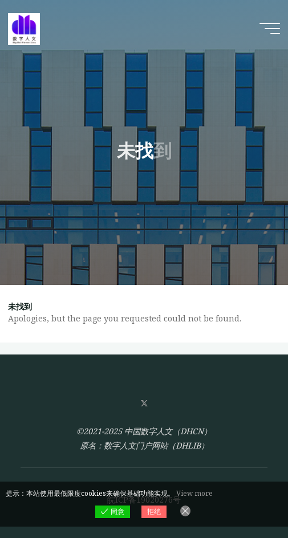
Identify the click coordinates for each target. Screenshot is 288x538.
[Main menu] (269, 28)
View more (194, 493)
